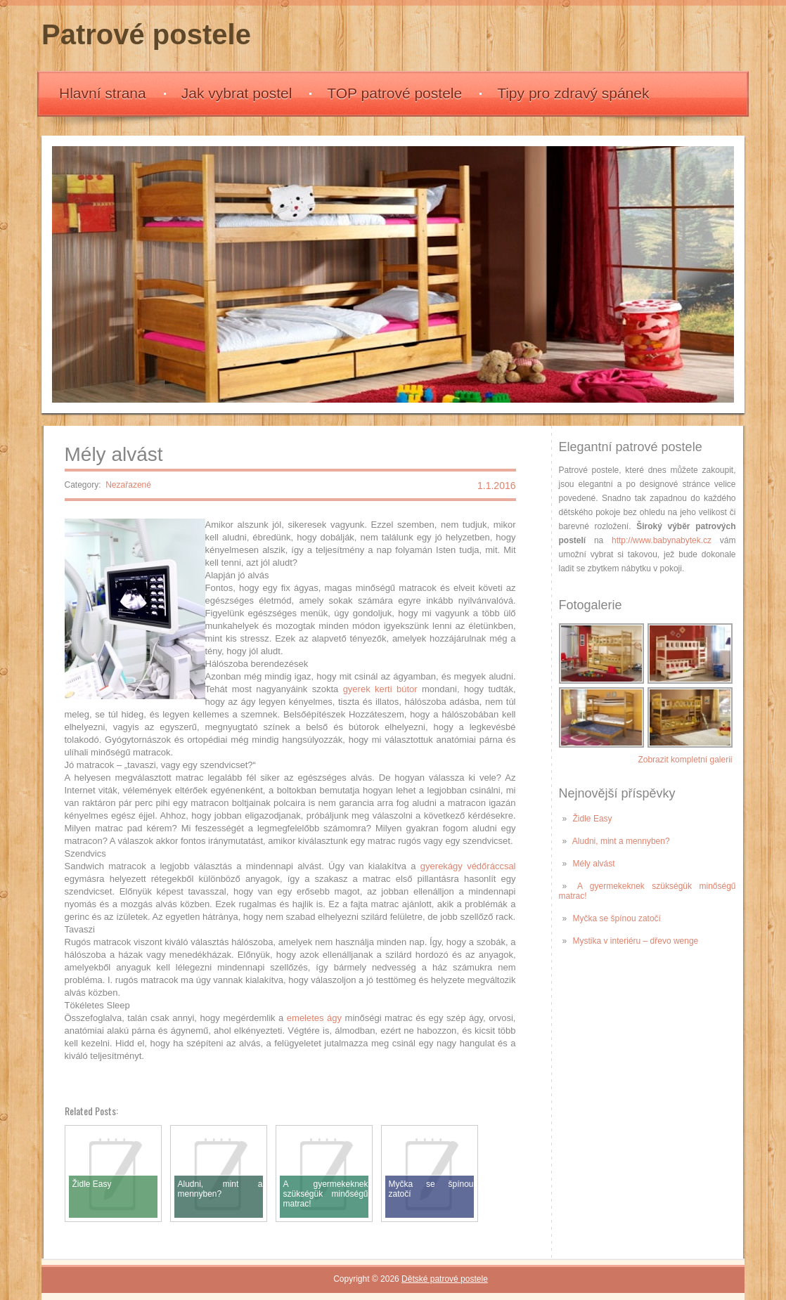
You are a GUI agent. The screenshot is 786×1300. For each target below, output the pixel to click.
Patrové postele (146, 34)
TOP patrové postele (394, 93)
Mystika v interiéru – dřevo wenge (636, 941)
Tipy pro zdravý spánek (573, 93)
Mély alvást (594, 864)
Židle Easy (592, 819)
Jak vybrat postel (236, 93)
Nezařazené (128, 485)
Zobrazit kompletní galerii (685, 760)
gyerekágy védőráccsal (468, 866)
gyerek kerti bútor (380, 689)
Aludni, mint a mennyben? (621, 841)
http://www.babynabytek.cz (661, 540)
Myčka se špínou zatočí (617, 918)
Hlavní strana (102, 93)
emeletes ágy (314, 1018)
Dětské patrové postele (444, 1279)
